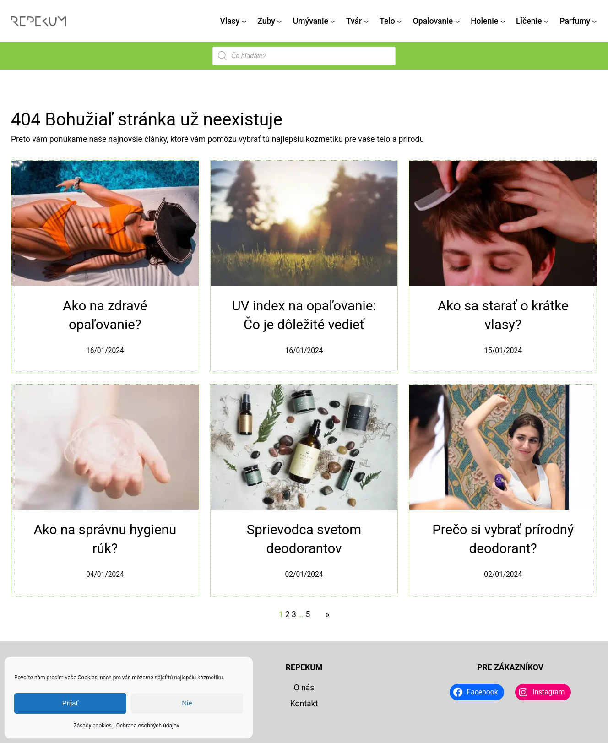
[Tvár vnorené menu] (366, 21)
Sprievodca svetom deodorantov (304, 539)
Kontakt (304, 703)
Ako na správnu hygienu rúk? (104, 539)
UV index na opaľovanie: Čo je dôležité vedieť (304, 315)
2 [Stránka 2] (287, 614)
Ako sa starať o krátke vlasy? (503, 315)
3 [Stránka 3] (294, 614)
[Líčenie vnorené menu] (546, 21)
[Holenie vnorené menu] (502, 21)
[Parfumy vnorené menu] (594, 21)
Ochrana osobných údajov (147, 725)
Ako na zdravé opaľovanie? (105, 315)
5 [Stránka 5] (307, 614)
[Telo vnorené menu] (399, 21)
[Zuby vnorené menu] (279, 21)
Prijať (70, 703)
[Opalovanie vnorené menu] (457, 21)
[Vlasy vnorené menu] (244, 21)
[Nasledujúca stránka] (325, 614)
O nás (304, 687)
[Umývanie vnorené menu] (332, 21)
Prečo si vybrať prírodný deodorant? (503, 539)
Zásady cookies (92, 725)
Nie (187, 703)
